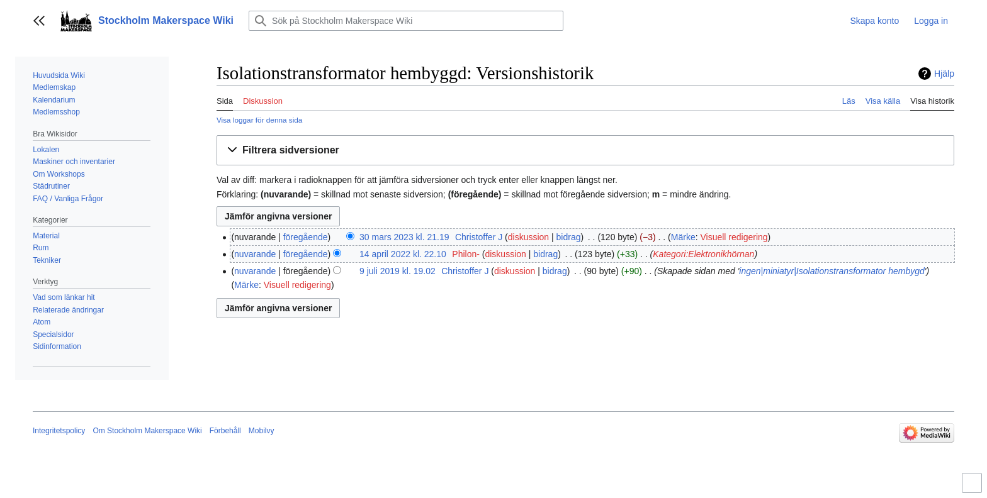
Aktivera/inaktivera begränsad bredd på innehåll (974, 488)
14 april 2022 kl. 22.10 (402, 254)
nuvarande (255, 254)
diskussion (528, 237)
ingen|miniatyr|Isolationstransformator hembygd (831, 271)
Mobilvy (261, 430)
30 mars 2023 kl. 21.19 (404, 237)
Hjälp (944, 74)
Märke (683, 237)
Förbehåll (225, 430)
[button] (39, 21)
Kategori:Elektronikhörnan (703, 254)
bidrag (568, 237)
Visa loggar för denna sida (259, 120)
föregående (305, 237)
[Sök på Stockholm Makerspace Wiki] (406, 21)
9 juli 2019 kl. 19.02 (397, 271)
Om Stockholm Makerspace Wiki (147, 430)
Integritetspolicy (59, 430)
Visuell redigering (733, 237)
